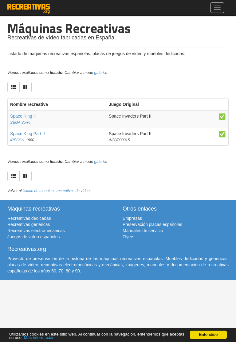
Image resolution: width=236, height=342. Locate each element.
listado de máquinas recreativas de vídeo (56, 191)
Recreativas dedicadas (29, 218)
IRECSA (17, 140)
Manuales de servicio (143, 230)
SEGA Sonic (20, 122)
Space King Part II (27, 133)
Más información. (40, 337)
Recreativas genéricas (28, 224)
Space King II (23, 116)
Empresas (132, 218)
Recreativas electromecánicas (36, 230)
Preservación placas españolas (152, 224)
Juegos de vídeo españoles (33, 236)
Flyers (128, 236)
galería (100, 72)
